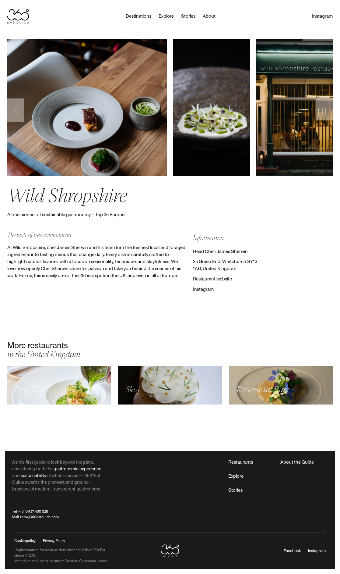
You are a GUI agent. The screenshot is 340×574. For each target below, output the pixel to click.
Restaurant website (212, 279)
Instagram (203, 289)
